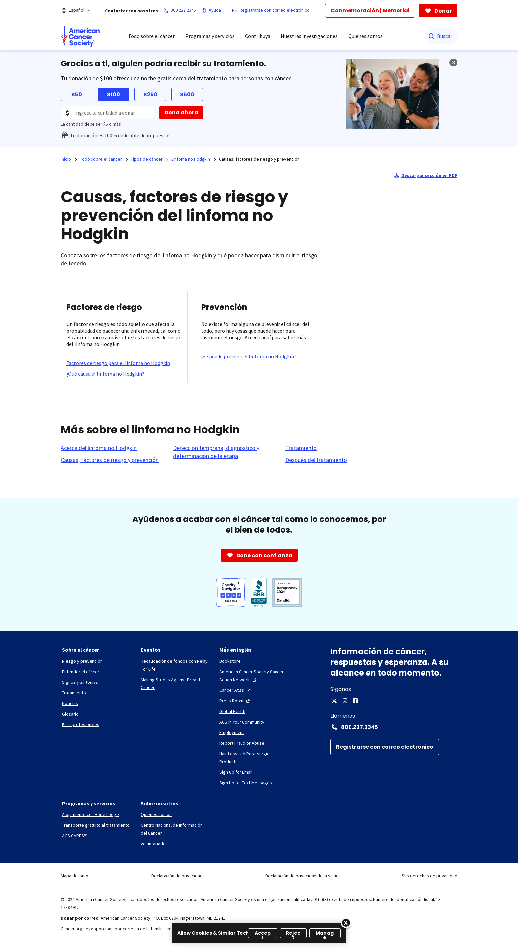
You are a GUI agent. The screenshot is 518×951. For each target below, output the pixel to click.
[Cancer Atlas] (235, 690)
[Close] (346, 922)
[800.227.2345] (181, 11)
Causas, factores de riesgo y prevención (259, 159)
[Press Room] (235, 701)
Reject (293, 934)
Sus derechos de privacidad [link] (429, 876)
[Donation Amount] (107, 112)
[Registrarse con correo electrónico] (272, 11)
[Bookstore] (229, 661)
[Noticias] (70, 703)
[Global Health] (232, 711)
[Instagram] (345, 701)
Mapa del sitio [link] (74, 876)
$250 (150, 94)
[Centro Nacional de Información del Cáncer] (175, 829)
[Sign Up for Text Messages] (245, 783)
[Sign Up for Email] (235, 772)
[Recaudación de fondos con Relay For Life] (175, 665)
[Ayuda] (212, 11)
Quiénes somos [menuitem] (365, 36)
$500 (187, 94)
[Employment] (231, 732)
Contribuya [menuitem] (257, 36)
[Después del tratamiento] (316, 460)
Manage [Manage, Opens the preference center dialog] (325, 934)
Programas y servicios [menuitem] (210, 36)
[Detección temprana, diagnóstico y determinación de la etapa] (225, 452)
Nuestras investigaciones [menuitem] (309, 36)
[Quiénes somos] (156, 814)
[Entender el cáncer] (80, 672)
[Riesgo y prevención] (82, 661)
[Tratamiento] (301, 448)
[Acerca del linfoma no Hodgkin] (99, 448)
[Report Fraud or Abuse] (241, 743)
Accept (263, 934)
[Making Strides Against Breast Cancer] (175, 683)
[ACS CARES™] (74, 836)
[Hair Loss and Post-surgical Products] (253, 757)
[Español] (81, 11)
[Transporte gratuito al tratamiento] (96, 825)
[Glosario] (70, 714)
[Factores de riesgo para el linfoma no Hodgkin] (118, 363)
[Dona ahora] (181, 112)
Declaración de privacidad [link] (177, 876)
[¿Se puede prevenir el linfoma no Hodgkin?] (248, 356)
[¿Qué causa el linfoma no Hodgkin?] (105, 374)
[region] (259, 933)
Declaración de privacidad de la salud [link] (302, 876)
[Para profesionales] (80, 724)
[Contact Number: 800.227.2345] (393, 727)
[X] (334, 701)
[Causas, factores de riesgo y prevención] (110, 460)
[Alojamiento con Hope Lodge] (90, 814)
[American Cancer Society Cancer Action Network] (253, 675)
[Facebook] (355, 701)
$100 (113, 94)
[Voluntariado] (153, 844)
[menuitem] (80, 36)
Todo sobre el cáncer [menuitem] (151, 36)
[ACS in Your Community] (241, 722)
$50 (76, 94)
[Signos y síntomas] (80, 682)
